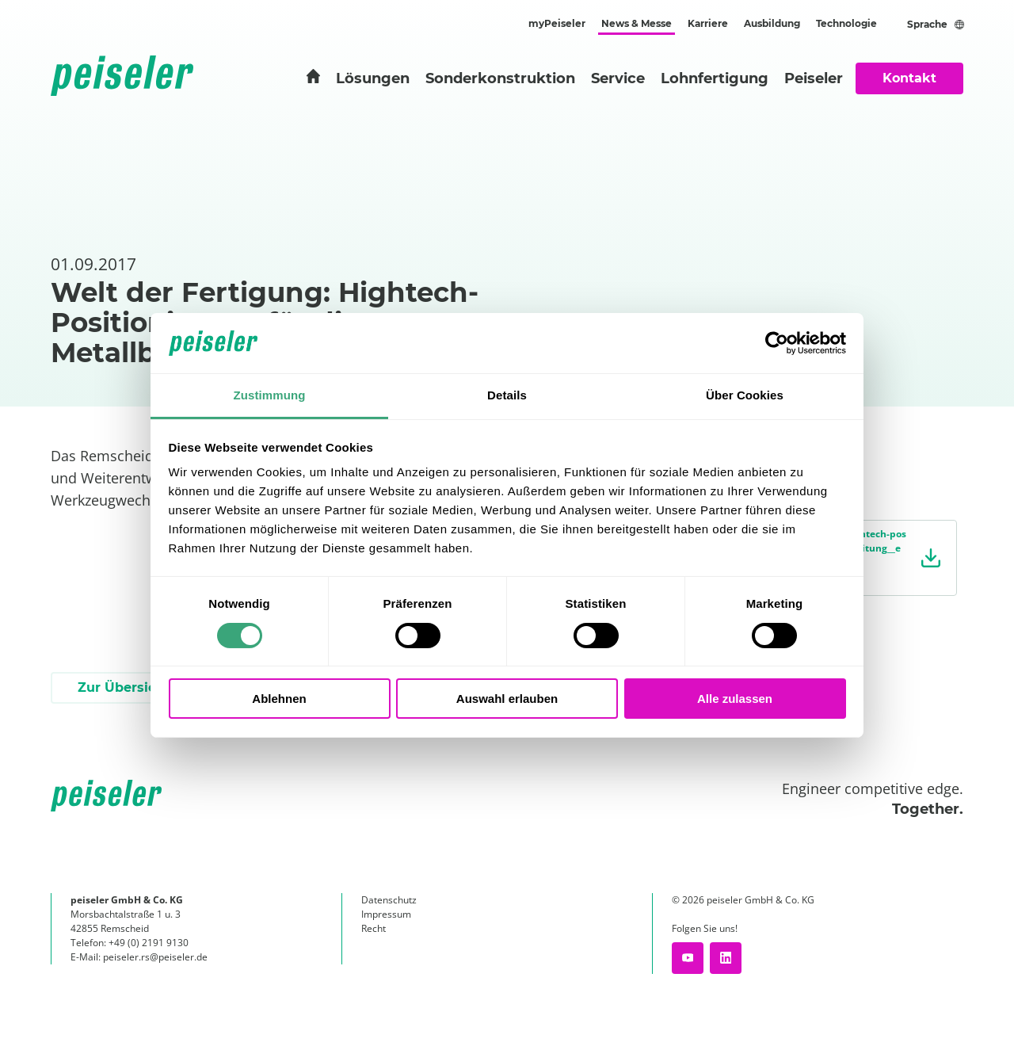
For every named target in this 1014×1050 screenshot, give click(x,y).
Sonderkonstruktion (500, 78)
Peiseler (813, 78)
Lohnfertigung (714, 78)
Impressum (386, 914)
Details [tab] (507, 395)
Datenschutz (389, 900)
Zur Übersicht (124, 687)
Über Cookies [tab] (744, 395)
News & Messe (636, 23)
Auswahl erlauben (507, 698)
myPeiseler (556, 23)
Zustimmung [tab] (270, 395)
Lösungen (373, 78)
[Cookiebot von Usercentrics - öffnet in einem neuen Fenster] (776, 343)
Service (618, 78)
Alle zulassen (734, 698)
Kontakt (909, 78)
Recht (373, 928)
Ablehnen (279, 698)
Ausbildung (772, 23)
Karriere (708, 23)
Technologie (846, 23)
